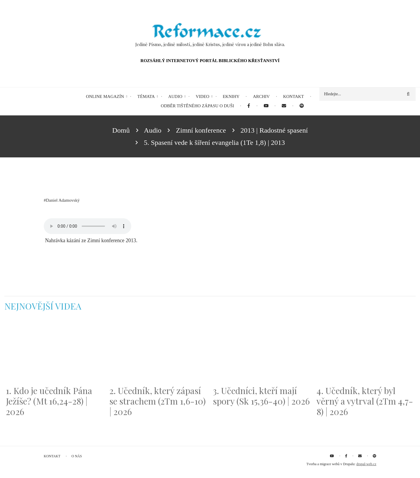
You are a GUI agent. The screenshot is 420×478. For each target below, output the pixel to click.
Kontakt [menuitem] (293, 96)
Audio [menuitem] (175, 96)
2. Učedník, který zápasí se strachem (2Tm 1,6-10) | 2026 (157, 401)
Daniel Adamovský (63, 200)
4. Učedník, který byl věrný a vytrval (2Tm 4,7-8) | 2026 (364, 401)
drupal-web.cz (366, 464)
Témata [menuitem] (146, 96)
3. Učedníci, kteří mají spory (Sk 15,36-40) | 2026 (261, 395)
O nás (76, 456)
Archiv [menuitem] (261, 96)
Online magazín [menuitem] (105, 96)
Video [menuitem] (202, 96)
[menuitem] (249, 106)
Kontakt (52, 456)
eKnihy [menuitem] (231, 96)
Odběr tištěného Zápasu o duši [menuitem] (197, 105)
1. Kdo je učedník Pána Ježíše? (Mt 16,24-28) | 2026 (49, 401)
